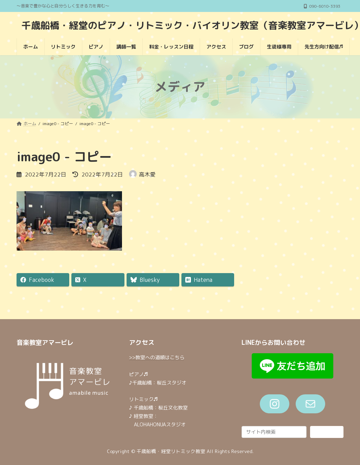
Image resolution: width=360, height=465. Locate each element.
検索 (326, 431)
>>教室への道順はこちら (157, 357)
